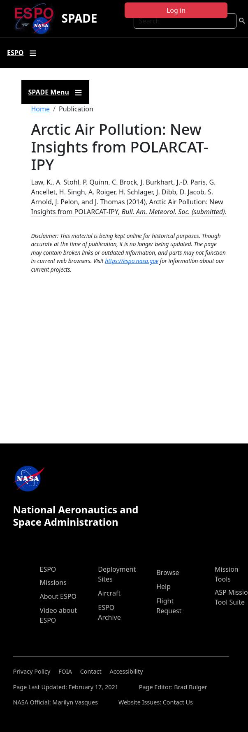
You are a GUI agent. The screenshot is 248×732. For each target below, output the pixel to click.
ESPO (48, 569)
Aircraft (109, 593)
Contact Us (178, 702)
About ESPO (58, 596)
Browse (167, 572)
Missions (53, 582)
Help (163, 586)
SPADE (79, 18)
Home (40, 108)
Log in (176, 10)
